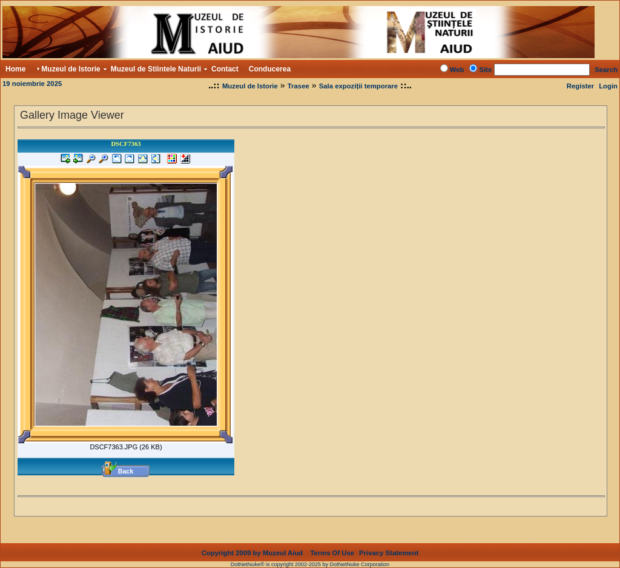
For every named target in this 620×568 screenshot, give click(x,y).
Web (457, 69)
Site (485, 69)
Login (608, 86)
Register (580, 86)
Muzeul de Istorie (250, 86)
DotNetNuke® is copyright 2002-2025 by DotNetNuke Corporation (310, 555)
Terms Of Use (332, 543)
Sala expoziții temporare (358, 86)
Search (606, 69)
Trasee (298, 86)
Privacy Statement (388, 543)
